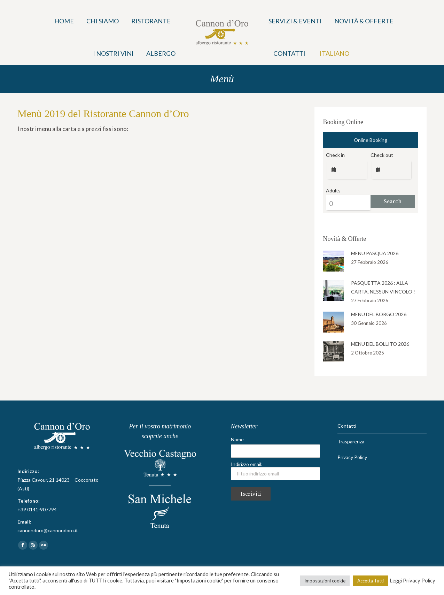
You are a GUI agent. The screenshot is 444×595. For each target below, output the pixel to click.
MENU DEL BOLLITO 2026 (380, 344)
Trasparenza (350, 441)
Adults (333, 190)
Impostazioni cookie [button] (324, 580)
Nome (237, 439)
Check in (335, 155)
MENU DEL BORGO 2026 (378, 314)
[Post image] (333, 261)
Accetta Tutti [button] (370, 580)
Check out (382, 155)
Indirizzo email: (275, 470)
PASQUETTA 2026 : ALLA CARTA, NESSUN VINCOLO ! (383, 287)
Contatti (346, 426)
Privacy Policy (352, 457)
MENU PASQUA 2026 (374, 253)
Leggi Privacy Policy (412, 580)
